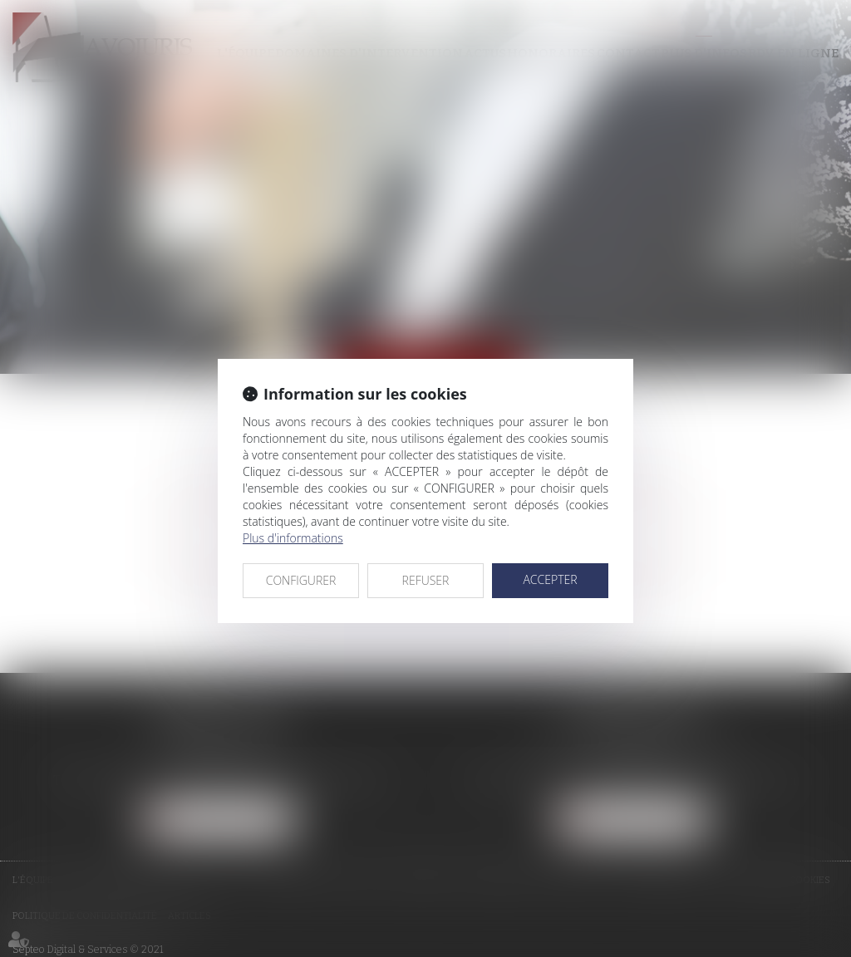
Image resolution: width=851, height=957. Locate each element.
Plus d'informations (293, 538)
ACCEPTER (550, 579)
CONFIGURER (301, 580)
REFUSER (426, 580)
